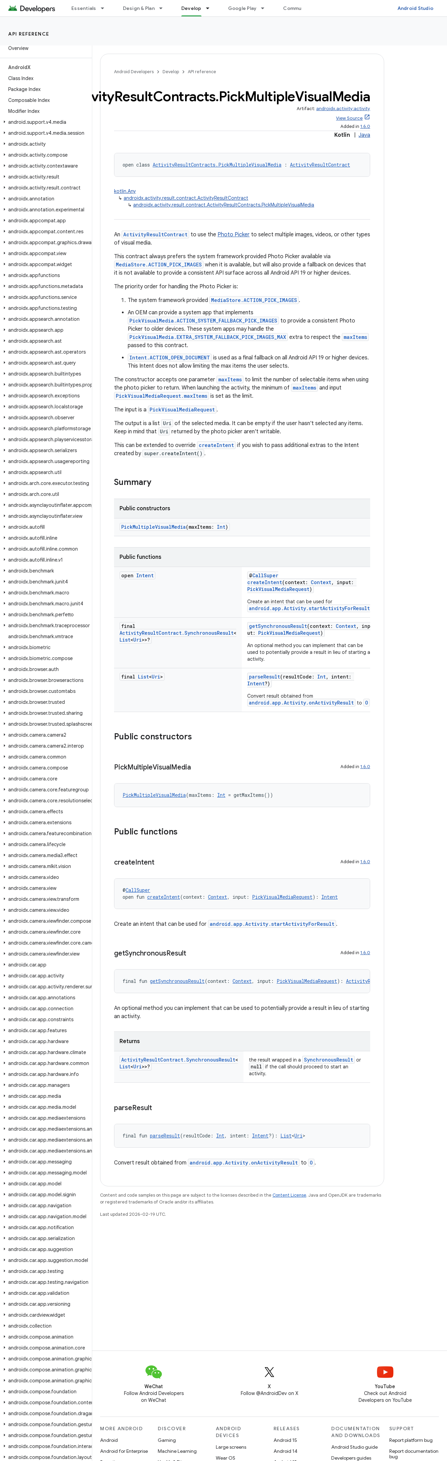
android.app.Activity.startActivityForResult (309, 608)
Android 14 (285, 1451)
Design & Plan (139, 8)
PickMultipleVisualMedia (153, 527)
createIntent (216, 445)
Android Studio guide (354, 1447)
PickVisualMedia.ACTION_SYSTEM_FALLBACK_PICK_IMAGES (203, 320)
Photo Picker (234, 234)
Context (321, 582)
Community (296, 8)
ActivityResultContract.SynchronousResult (177, 633)
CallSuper (265, 575)
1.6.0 (365, 126)
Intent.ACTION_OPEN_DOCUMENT (169, 357)
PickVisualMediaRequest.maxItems (161, 396)
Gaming (167, 1440)
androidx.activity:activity (343, 108)
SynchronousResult (328, 1059)
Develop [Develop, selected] (191, 8)
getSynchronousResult (278, 626)
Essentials (83, 8)
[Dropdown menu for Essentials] (105, 8)
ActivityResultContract (320, 164)
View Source (349, 118)
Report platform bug (411, 1440)
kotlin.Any (125, 191)
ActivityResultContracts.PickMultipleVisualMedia (217, 164)
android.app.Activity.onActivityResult (301, 702)
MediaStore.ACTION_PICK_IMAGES (159, 264)
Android (109, 1440)
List (125, 639)
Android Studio (415, 8)
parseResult (264, 676)
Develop (171, 72)
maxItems (355, 337)
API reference (29, 34)
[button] (44, 122)
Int (221, 527)
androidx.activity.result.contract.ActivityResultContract (186, 198)
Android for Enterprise (124, 1451)
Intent (145, 575)
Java (364, 135)
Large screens (231, 1447)
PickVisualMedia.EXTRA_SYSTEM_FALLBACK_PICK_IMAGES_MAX (207, 337)
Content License (289, 1195)
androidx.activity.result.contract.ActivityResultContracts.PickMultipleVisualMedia (223, 205)
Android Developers (134, 72)
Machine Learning (177, 1451)
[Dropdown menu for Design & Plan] (164, 8)
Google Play (242, 8)
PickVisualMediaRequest (182, 409)
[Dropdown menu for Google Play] (265, 8)
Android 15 (285, 1440)
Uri (137, 639)
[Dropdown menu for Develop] (210, 8)
